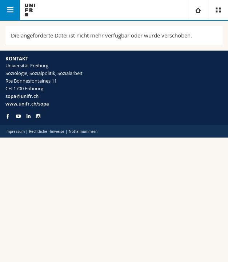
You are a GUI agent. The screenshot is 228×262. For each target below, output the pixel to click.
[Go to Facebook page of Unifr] (7, 116)
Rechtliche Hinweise (46, 131)
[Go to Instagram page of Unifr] (38, 116)
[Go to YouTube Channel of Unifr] (18, 116)
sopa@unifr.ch (22, 96)
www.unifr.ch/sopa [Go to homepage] (27, 103)
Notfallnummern (83, 131)
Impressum (15, 131)
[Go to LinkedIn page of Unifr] (29, 116)
